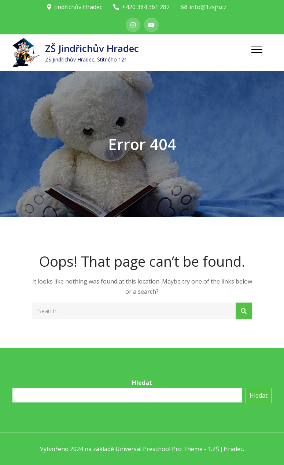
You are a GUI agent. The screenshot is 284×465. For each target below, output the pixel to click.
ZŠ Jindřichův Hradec (92, 48)
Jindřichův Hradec (74, 7)
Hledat (142, 383)
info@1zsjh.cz (203, 7)
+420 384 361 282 (141, 7)
